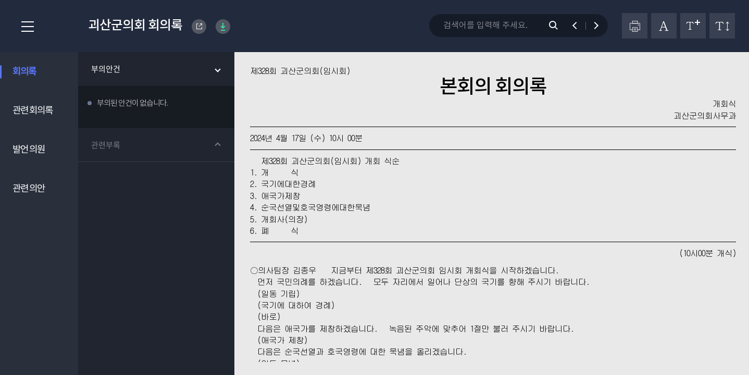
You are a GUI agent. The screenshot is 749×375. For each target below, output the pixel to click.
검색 (559, 25)
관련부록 (105, 145)
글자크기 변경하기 (693, 26)
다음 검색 (591, 25)
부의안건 (105, 68)
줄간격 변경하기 (722, 26)
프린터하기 (634, 26)
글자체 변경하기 (664, 26)
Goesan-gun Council (199, 26)
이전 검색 (579, 25)
